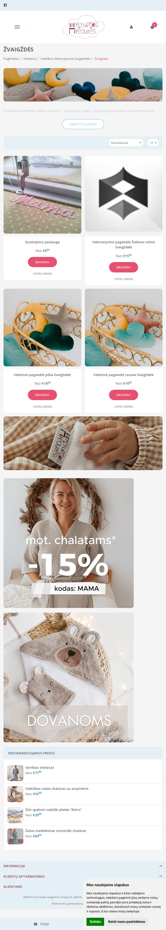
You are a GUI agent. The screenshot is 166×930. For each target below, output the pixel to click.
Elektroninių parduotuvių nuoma (72, 903)
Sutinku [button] (95, 922)
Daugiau (42, 262)
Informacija (14, 866)
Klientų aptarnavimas (24, 876)
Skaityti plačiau (83, 124)
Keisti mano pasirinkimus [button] (126, 922)
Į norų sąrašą (42, 273)
